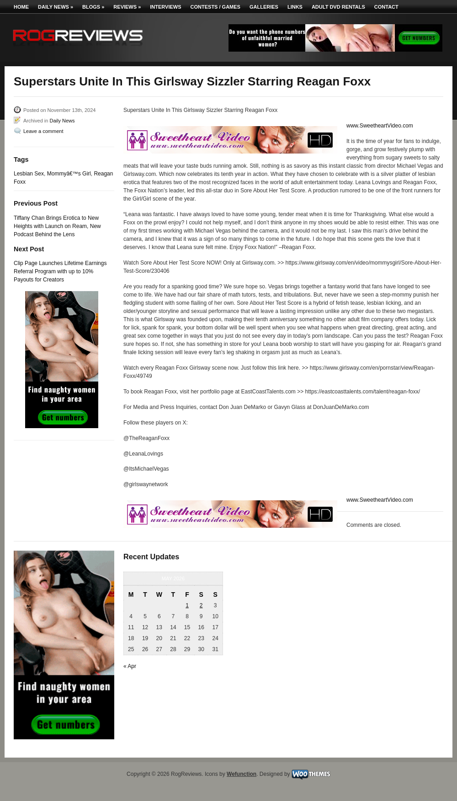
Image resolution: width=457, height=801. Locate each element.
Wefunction (241, 774)
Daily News (55, 7)
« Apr (129, 666)
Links (295, 7)
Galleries (264, 7)
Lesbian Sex (29, 173)
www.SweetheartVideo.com (379, 125)
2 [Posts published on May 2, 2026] (201, 605)
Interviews (165, 7)
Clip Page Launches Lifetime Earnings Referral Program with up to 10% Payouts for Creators (60, 271)
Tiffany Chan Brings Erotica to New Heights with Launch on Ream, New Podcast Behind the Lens (57, 226)
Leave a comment (43, 131)
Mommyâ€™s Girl (69, 173)
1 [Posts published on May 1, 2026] (187, 605)
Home (21, 7)
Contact (386, 7)
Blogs (93, 7)
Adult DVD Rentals (338, 7)
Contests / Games (215, 7)
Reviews (127, 7)
